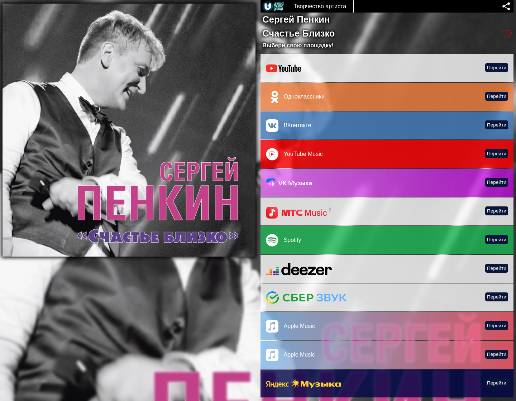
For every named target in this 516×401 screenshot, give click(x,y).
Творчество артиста (319, 6)
